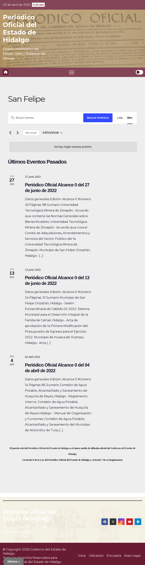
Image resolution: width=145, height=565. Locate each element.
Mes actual (31, 132)
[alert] (73, 147)
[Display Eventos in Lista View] (120, 118)
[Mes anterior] (10, 133)
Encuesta (114, 555)
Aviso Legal (132, 555)
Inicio (82, 555)
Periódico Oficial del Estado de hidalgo (48, 448)
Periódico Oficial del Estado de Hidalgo (19, 28)
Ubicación (96, 555)
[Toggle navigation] (71, 72)
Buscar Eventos (98, 117)
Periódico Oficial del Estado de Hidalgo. (32, 562)
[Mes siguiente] (17, 133)
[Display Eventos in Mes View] (129, 118)
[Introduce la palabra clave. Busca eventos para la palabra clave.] (45, 118)
